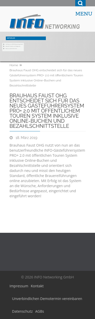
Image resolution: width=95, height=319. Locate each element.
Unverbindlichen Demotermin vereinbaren (47, 298)
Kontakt (37, 285)
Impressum (19, 285)
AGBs (39, 311)
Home (14, 65)
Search (80, 3)
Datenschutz (22, 311)
